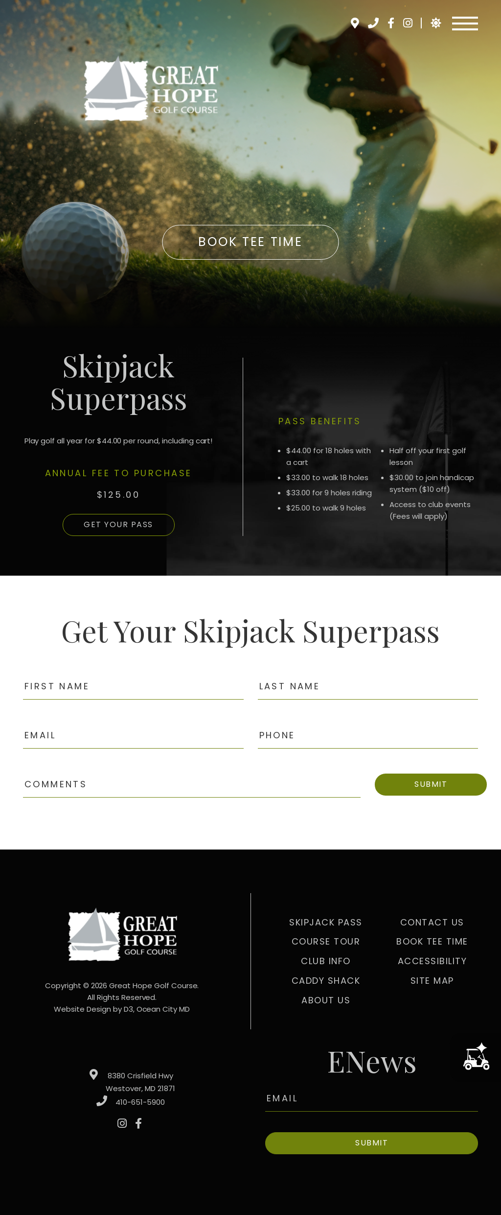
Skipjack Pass (326, 922)
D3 (128, 1009)
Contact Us (432, 922)
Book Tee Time (250, 241)
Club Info (326, 961)
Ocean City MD (163, 1009)
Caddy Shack (326, 980)
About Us (325, 1000)
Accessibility (432, 961)
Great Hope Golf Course (153, 985)
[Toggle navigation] (465, 23)
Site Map (432, 980)
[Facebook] (390, 22)
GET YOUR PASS (118, 524)
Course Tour (326, 941)
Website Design (82, 1009)
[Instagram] (407, 22)
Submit (430, 784)
